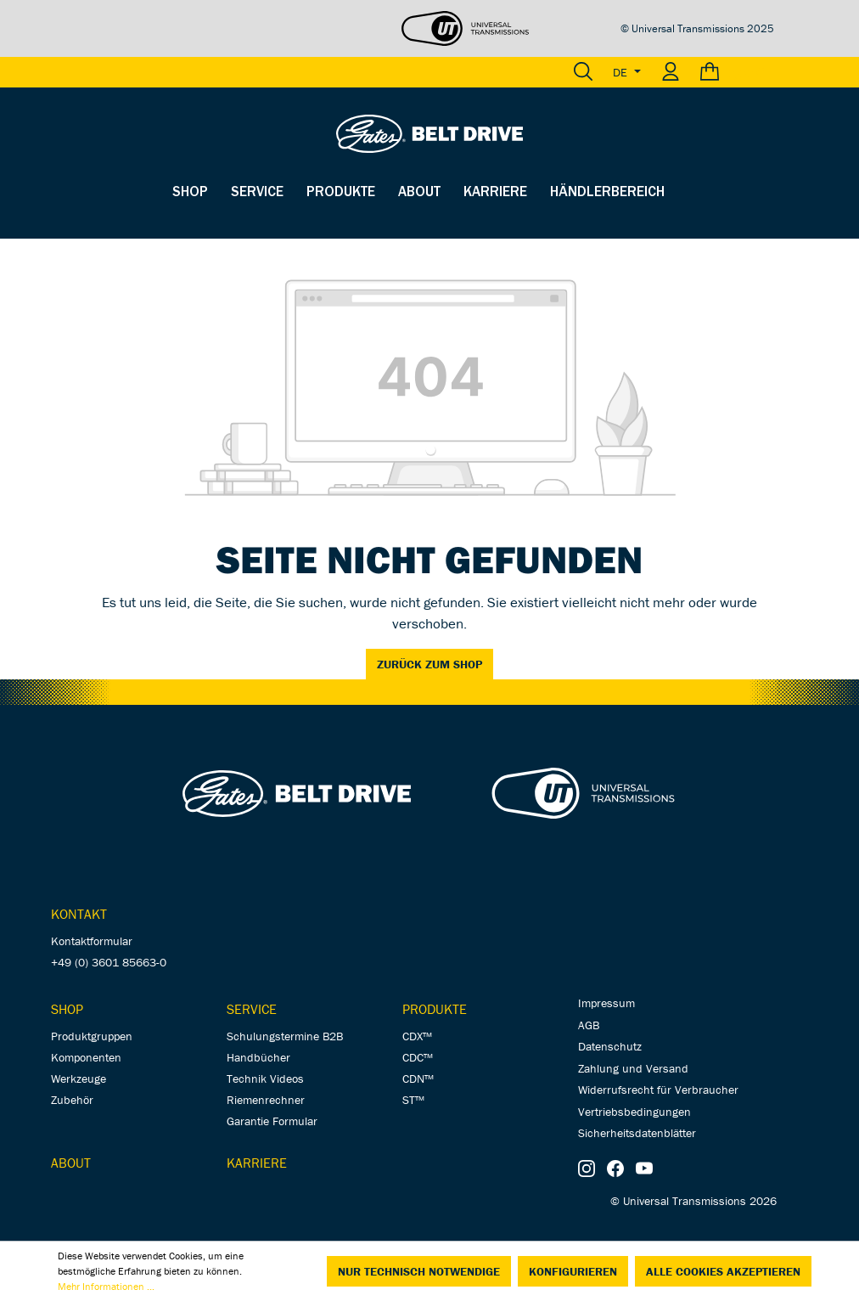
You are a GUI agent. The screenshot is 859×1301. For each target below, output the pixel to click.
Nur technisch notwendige (419, 1271)
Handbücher (258, 1057)
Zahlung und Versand (633, 1068)
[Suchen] (583, 72)
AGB (588, 1025)
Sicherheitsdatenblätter (637, 1132)
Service (252, 1008)
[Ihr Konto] (670, 72)
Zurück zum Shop (429, 664)
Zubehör (72, 1099)
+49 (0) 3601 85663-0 (108, 962)
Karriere (257, 1162)
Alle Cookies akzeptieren (723, 1271)
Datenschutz (610, 1046)
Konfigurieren (573, 1271)
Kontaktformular (91, 941)
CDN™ (418, 1078)
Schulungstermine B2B (285, 1036)
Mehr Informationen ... (106, 1286)
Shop (67, 1008)
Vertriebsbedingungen (634, 1111)
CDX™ (417, 1036)
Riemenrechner (266, 1099)
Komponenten (86, 1057)
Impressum (606, 1003)
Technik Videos (265, 1078)
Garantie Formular (272, 1121)
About (71, 1162)
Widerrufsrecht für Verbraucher (658, 1089)
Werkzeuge (78, 1078)
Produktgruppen (91, 1036)
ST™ (413, 1099)
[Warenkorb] (732, 72)
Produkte (434, 1008)
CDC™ (417, 1057)
